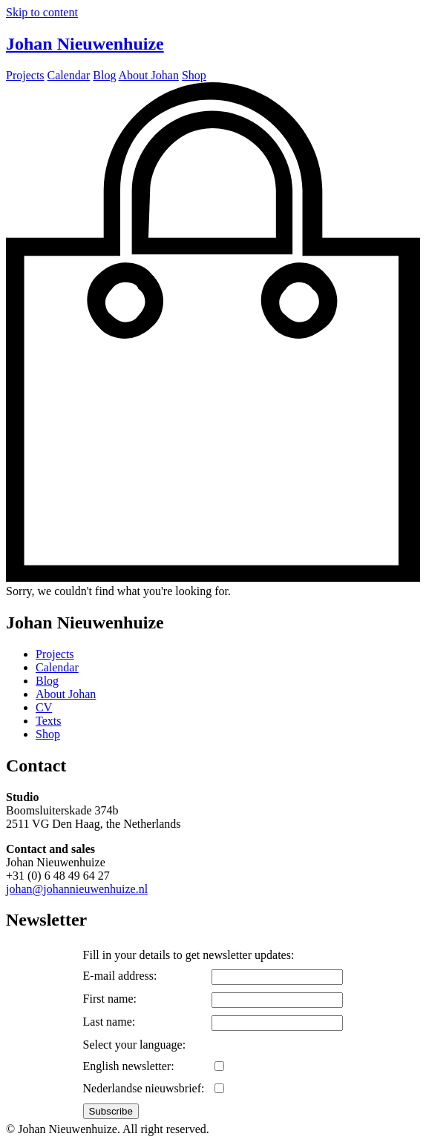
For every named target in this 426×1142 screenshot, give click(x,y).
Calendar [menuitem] (69, 75)
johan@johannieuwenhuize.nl (77, 889)
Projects (55, 654)
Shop (48, 734)
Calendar (57, 667)
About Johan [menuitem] (149, 75)
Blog (47, 680)
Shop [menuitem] (194, 75)
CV (44, 707)
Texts (48, 720)
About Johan (66, 694)
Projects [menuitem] (25, 75)
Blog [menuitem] (104, 75)
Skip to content (42, 12)
